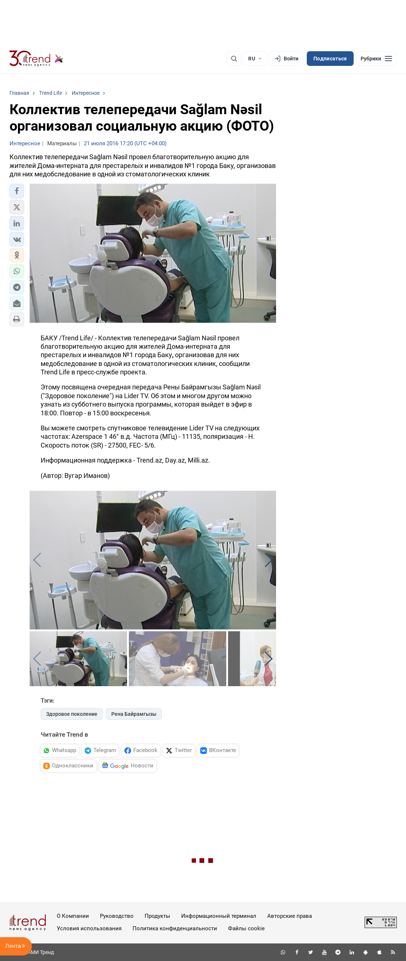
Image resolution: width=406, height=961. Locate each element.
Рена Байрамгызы (133, 714)
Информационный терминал (218, 916)
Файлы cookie (246, 928)
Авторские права (289, 916)
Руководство (117, 916)
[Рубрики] (376, 58)
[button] (17, 191)
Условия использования (89, 928)
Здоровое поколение (71, 714)
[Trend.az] (37, 59)
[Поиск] (234, 58)
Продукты (157, 916)
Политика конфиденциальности (175, 928)
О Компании (73, 916)
